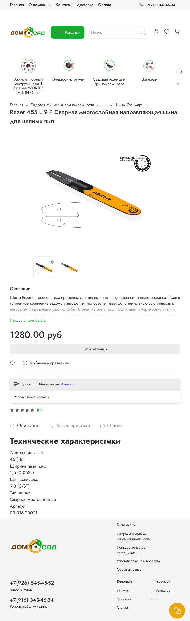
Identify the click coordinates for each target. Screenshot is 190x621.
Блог (155, 599)
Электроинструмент (68, 79)
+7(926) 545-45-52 (32, 583)
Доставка (85, 5)
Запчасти (149, 79)
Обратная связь (129, 569)
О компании (40, 5)
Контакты (64, 5)
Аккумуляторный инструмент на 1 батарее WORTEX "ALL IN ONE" (28, 85)
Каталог (67, 32)
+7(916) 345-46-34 (156, 5)
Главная (17, 5)
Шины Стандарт (128, 104)
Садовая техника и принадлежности (109, 81)
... (104, 105)
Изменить (67, 384)
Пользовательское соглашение (131, 550)
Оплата (104, 5)
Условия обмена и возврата (138, 560)
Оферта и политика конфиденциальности (133, 536)
